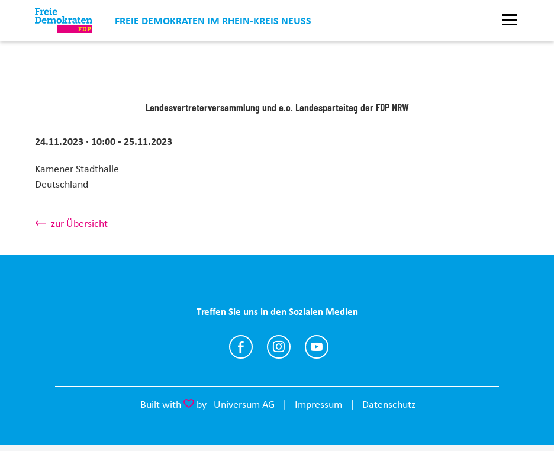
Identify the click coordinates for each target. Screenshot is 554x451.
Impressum (318, 404)
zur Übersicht (79, 223)
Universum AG (244, 404)
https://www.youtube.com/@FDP (316, 347)
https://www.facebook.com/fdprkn (241, 347)
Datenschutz (389, 404)
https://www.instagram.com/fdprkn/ (279, 347)
